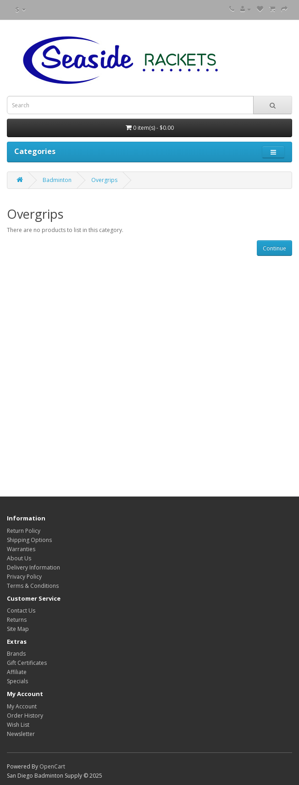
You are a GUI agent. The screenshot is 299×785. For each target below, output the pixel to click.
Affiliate (17, 672)
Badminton (57, 180)
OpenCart (52, 766)
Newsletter (21, 734)
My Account (22, 706)
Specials (17, 681)
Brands (16, 654)
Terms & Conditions (33, 586)
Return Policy (23, 531)
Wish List (18, 725)
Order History (25, 715)
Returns (17, 620)
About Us (19, 558)
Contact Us (21, 610)
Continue (274, 248)
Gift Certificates (27, 663)
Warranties (21, 549)
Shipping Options (29, 540)
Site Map (18, 629)
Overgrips (104, 180)
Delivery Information (33, 567)
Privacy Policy (24, 576)
